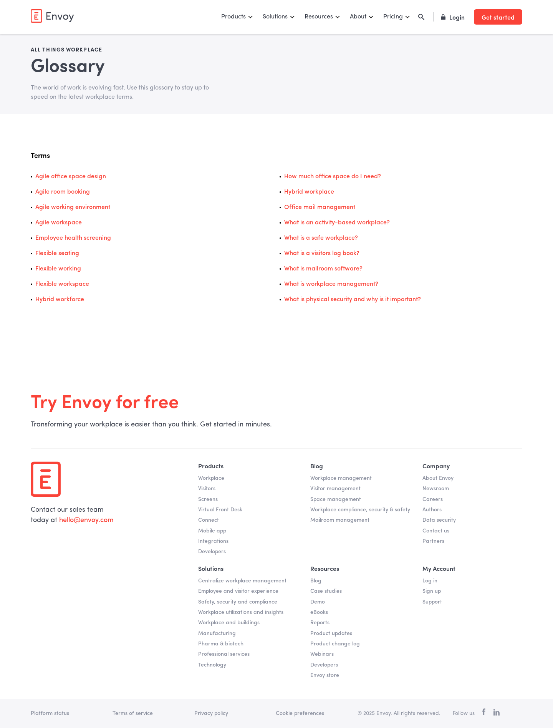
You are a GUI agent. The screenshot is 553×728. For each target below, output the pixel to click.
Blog (315, 581)
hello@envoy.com (85, 520)
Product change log (335, 644)
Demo (317, 602)
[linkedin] (496, 714)
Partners (433, 541)
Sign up (431, 591)
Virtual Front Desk (220, 509)
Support (432, 602)
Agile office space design (70, 177)
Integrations (213, 541)
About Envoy (438, 478)
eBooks (319, 612)
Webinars (322, 654)
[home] (52, 16)
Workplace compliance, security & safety (360, 509)
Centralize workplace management (242, 581)
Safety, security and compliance (237, 602)
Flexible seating (57, 253)
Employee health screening (73, 238)
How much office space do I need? (332, 177)
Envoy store (324, 675)
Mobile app (212, 531)
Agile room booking (62, 192)
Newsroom (435, 488)
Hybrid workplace (309, 192)
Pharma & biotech (220, 644)
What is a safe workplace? (321, 238)
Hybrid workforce (59, 300)
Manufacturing (217, 633)
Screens (208, 499)
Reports (319, 622)
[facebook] (484, 713)
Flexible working (58, 269)
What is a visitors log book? (321, 253)
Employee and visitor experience (238, 591)
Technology (212, 665)
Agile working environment (72, 207)
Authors (432, 509)
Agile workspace (58, 223)
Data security (439, 520)
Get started (498, 17)
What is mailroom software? (323, 269)
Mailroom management (339, 520)
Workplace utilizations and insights (240, 612)
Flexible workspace (62, 284)
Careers (432, 499)
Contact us (435, 531)
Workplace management (341, 478)
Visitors (206, 488)
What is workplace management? (331, 284)
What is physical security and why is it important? (352, 300)
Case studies (326, 591)
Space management (335, 499)
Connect (208, 520)
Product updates (331, 633)
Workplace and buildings (229, 622)
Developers (212, 551)
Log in (429, 581)
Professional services (224, 654)
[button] (237, 17)
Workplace (211, 478)
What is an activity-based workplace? (337, 223)
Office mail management (319, 207)
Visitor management (335, 488)
